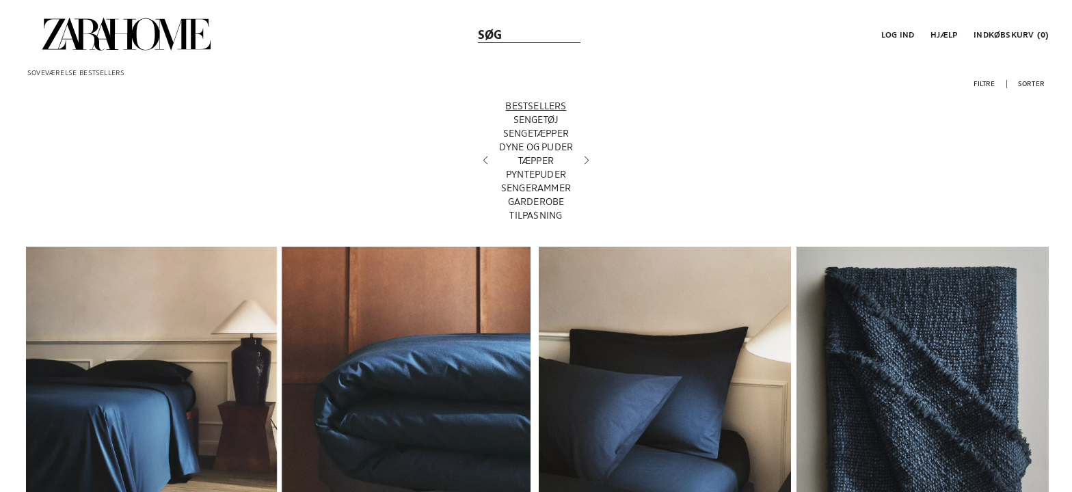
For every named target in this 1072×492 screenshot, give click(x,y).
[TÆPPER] (536, 163)
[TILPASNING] (536, 218)
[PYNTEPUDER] (536, 177)
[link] (126, 34)
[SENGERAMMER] (536, 190)
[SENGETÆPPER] (536, 136)
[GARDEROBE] (536, 204)
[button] (896, 34)
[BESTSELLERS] (536, 108)
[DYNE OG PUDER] (536, 150)
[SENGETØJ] (536, 122)
